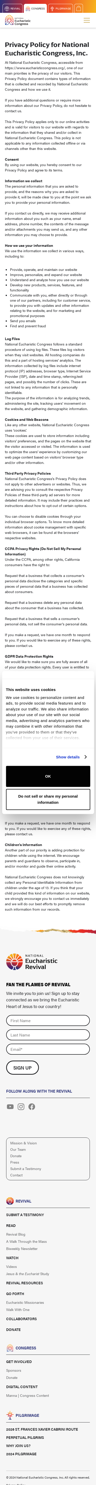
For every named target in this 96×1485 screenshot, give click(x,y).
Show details (68, 757)
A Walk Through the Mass (26, 1241)
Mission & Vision (23, 1142)
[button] (86, 20)
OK (48, 776)
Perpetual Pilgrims (25, 1437)
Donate (16, 1155)
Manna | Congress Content (27, 1395)
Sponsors (13, 1370)
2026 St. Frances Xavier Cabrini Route (42, 1429)
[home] (18, 20)
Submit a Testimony (25, 1168)
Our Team (18, 1149)
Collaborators (21, 1318)
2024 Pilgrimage (21, 1453)
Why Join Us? (18, 1445)
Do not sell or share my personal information (48, 799)
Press (14, 1162)
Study (27, 1273)
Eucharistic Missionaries (25, 1302)
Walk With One (17, 1309)
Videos (11, 1266)
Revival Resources (24, 1282)
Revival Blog (15, 1234)
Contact (16, 1174)
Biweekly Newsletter (22, 1248)
